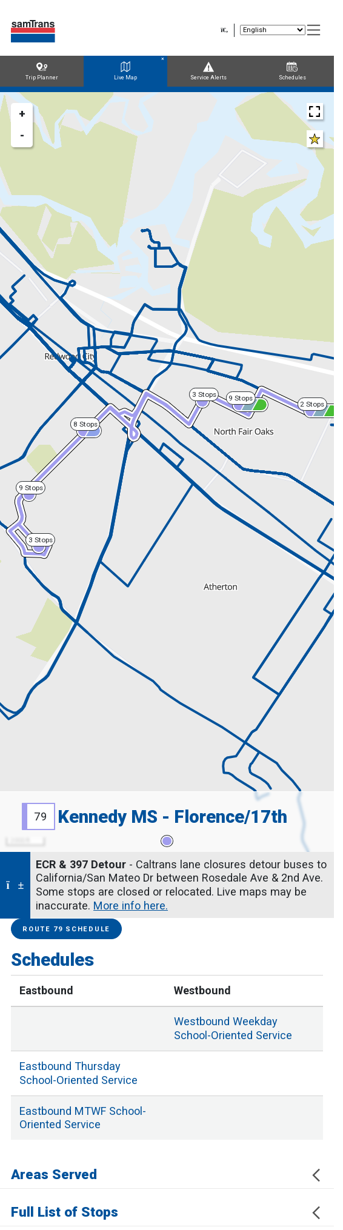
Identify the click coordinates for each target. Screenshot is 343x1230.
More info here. (130, 905)
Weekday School (233, 1028)
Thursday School (78, 1073)
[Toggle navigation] (314, 30)
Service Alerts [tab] (208, 71)
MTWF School (82, 1118)
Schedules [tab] (292, 71)
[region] (167, 472)
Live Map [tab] (125, 71)
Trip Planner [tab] (41, 71)
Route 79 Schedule (66, 929)
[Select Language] (272, 30)
